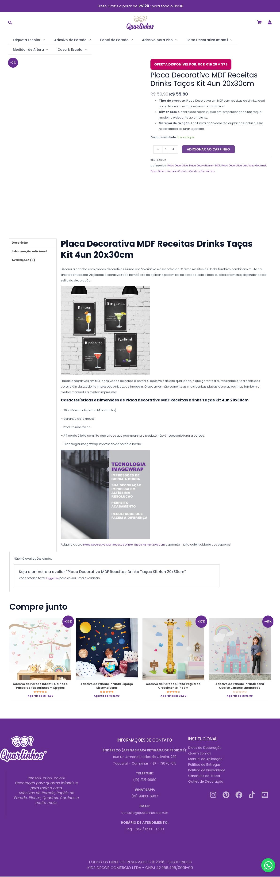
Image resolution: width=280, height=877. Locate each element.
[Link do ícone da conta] (270, 22)
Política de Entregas (204, 765)
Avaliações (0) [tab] (23, 260)
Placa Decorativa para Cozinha (185, 171)
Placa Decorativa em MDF (209, 165)
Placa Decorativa (179, 165)
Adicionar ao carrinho (209, 148)
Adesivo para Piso (143, 40)
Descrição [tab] (20, 242)
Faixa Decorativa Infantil (188, 40)
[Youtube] (264, 795)
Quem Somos (199, 754)
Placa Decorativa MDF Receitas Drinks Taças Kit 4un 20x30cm (127, 544)
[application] (40, 40)
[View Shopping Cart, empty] (259, 22)
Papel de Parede (104, 40)
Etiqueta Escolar (26, 40)
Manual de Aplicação (205, 759)
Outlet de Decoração (205, 782)
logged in (53, 577)
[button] (10, 23)
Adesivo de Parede (65, 40)
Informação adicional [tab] (29, 251)
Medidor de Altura (233, 40)
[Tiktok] (251, 795)
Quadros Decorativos (222, 171)
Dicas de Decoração (205, 748)
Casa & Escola (25, 49)
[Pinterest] (226, 795)
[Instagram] (213, 795)
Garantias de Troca (204, 776)
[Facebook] (238, 795)
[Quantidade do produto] (166, 149)
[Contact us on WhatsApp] (268, 865)
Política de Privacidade (206, 771)
